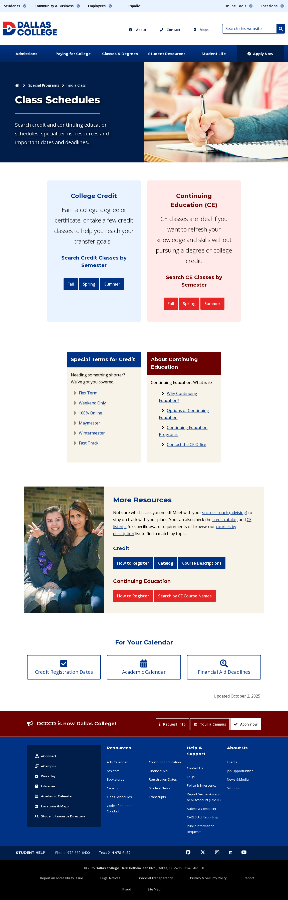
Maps (201, 29)
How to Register (133, 567)
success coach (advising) (224, 517)
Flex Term (88, 397)
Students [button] (15, 6)
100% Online (90, 417)
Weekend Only (92, 407)
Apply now (245, 740)
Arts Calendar (117, 778)
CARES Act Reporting (202, 833)
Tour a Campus (210, 740)
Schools (233, 804)
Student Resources (166, 54)
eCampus (46, 782)
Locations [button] (272, 6)
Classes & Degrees (120, 54)
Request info (172, 740)
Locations (53, 822)
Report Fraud (216, 891)
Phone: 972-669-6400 (73, 868)
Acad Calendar (55, 812)
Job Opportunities (240, 787)
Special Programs (43, 85)
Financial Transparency (138, 891)
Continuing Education (165, 778)
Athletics (113, 787)
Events (232, 778)
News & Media (238, 795)
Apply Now (260, 54)
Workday (46, 792)
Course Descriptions (201, 567)
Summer (112, 284)
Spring (89, 284)
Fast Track (88, 447)
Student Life (213, 54)
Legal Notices (104, 891)
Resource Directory (62, 832)
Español (134, 6)
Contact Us (195, 784)
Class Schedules (119, 813)
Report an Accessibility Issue (65, 891)
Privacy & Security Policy (181, 891)
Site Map (238, 891)
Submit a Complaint (201, 825)
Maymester (89, 427)
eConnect (46, 772)
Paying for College (73, 54)
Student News (159, 804)
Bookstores (115, 795)
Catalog (165, 567)
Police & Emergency (201, 801)
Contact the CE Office (186, 449)
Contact (170, 29)
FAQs (191, 793)
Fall (71, 284)
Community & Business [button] (57, 6)
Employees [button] (100, 6)
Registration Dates (163, 795)
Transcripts (157, 813)
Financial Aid (158, 787)
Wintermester (92, 437)
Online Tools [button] (238, 6)
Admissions (26, 54)
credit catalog (225, 524)
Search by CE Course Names (185, 604)
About (137, 29)
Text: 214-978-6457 (114, 868)
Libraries (45, 802)
